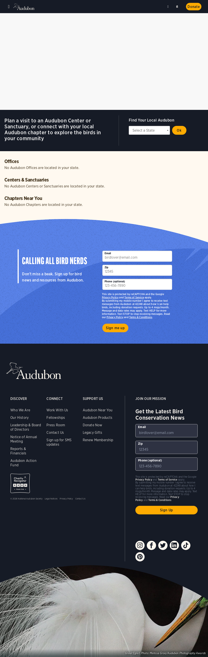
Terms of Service (134, 297)
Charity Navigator (20, 483)
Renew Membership (98, 440)
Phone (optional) (115, 281)
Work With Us (57, 410)
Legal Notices (51, 498)
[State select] (149, 130)
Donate (194, 7)
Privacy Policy (115, 317)
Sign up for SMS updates (59, 442)
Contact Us (55, 432)
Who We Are (20, 410)
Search (178, 6)
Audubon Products (97, 418)
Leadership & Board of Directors (25, 427)
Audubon (24, 7)
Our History (19, 418)
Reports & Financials (18, 451)
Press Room (55, 425)
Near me (168, 6)
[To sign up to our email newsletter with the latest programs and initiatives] (137, 256)
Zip (107, 267)
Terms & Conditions (140, 317)
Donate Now (92, 425)
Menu (9, 6)
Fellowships (55, 418)
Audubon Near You (98, 410)
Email (108, 253)
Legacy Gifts (92, 432)
